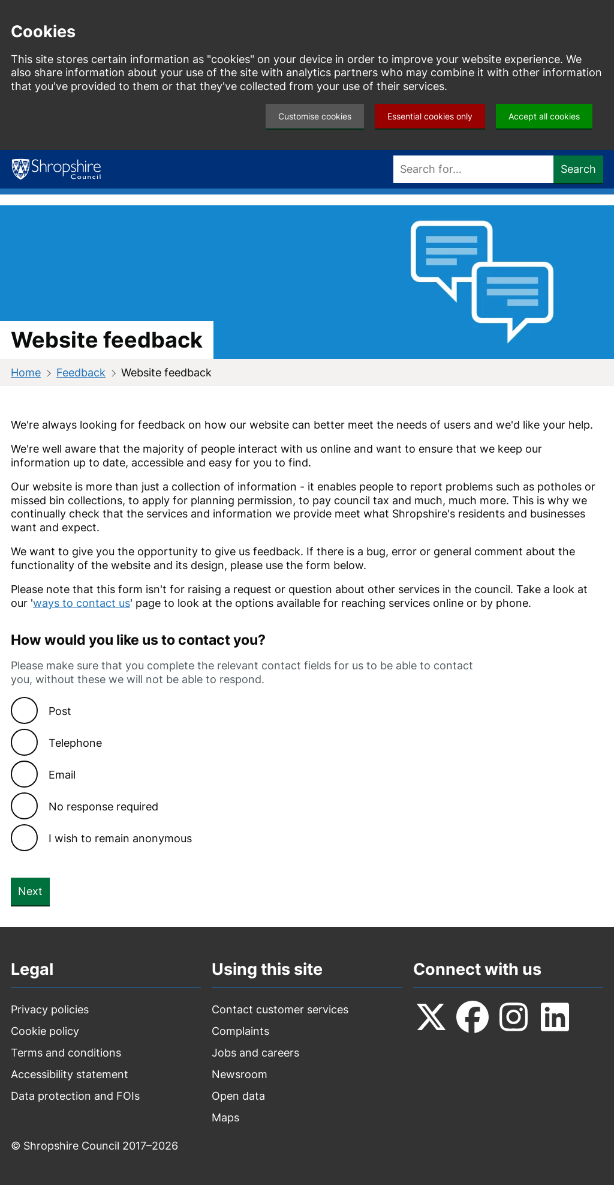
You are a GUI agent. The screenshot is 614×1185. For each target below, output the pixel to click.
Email (62, 774)
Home (26, 372)
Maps (225, 1117)
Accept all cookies (544, 116)
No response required (103, 806)
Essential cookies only (429, 116)
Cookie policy (45, 1031)
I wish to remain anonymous (120, 838)
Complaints (240, 1031)
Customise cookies (314, 116)
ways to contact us (81, 603)
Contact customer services (280, 1009)
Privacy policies (50, 1009)
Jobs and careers (255, 1052)
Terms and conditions (66, 1052)
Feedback (81, 372)
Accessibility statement (69, 1074)
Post (60, 711)
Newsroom (239, 1074)
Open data (238, 1096)
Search (578, 169)
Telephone (75, 743)
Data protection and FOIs (75, 1096)
